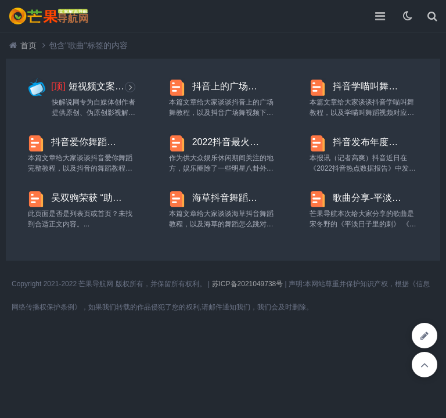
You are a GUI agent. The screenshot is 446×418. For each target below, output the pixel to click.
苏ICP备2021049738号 (247, 284)
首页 (28, 45)
